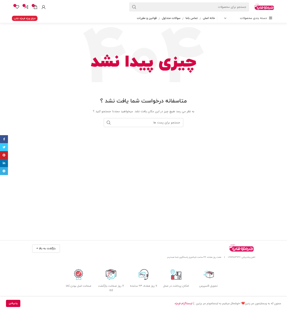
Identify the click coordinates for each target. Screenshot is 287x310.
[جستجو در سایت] (189, 7)
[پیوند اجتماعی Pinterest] (4, 155)
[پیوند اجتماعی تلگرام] (4, 171)
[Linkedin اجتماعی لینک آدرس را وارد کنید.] (4, 163)
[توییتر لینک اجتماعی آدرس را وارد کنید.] (4, 147)
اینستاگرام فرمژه (183, 303)
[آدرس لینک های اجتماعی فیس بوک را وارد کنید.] (4, 139)
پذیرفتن (13, 303)
